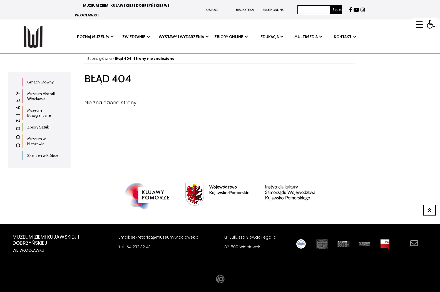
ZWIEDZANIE (133, 36)
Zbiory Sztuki (38, 127)
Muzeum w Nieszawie (36, 141)
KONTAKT (343, 36)
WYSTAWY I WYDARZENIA (181, 36)
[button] (431, 24)
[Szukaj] (313, 9)
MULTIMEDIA (306, 36)
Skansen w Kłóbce (42, 155)
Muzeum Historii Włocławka (41, 96)
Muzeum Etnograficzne (39, 113)
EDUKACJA (269, 36)
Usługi (212, 10)
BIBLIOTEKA (245, 10)
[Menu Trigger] (419, 24)
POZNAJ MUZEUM (93, 36)
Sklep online (273, 10)
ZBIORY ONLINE (228, 36)
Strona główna (99, 58)
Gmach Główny (40, 82)
